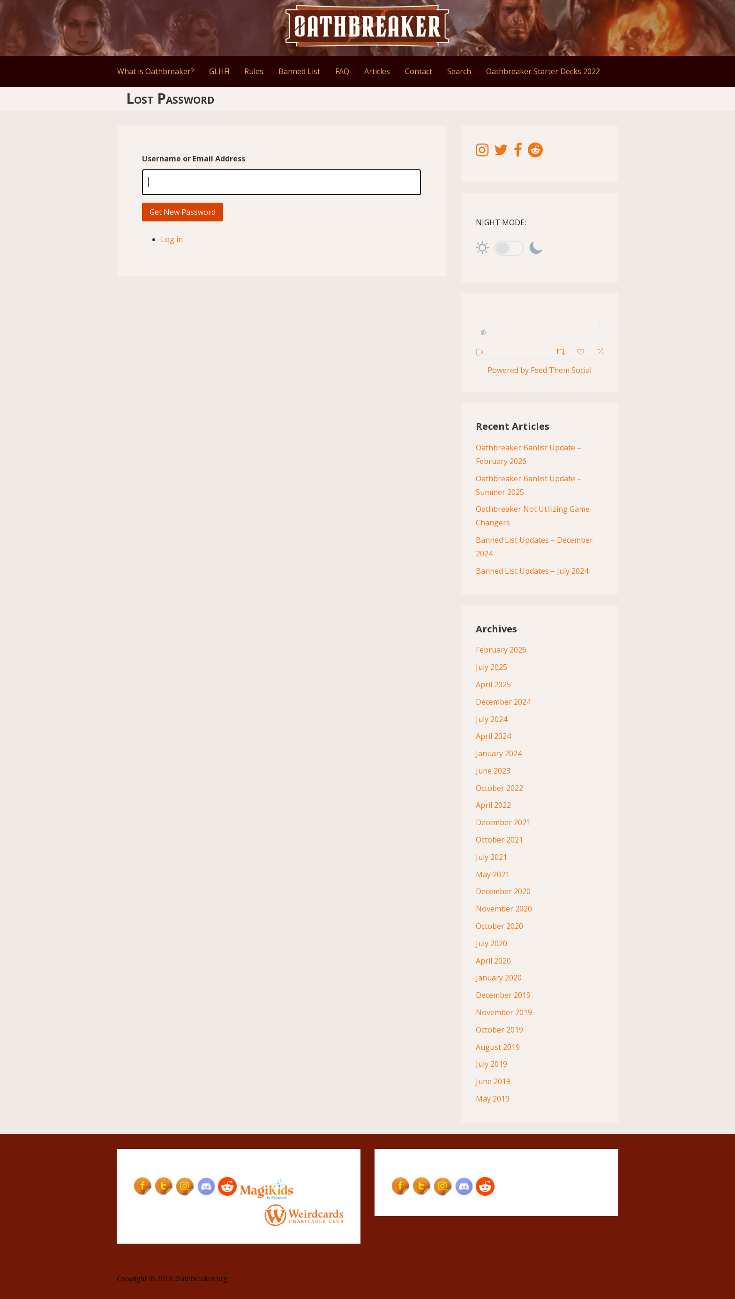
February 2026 (501, 650)
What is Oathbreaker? (155, 71)
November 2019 (504, 1012)
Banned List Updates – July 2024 (532, 571)
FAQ (342, 71)
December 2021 (503, 822)
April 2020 (493, 961)
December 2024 (503, 702)
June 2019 (493, 1081)
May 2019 (493, 1099)
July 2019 (491, 1064)
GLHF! (219, 71)
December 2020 (503, 891)
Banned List (299, 71)
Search (459, 71)
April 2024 (493, 736)
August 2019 (498, 1047)
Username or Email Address (193, 158)
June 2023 (493, 771)
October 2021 (499, 840)
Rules (253, 71)
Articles (377, 71)
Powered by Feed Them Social (540, 370)
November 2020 (504, 909)
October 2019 (499, 1030)
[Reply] (596, 351)
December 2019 (503, 995)
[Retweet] (562, 351)
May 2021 (493, 874)
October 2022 (499, 788)
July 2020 (491, 943)
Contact (418, 71)
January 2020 (499, 977)
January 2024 (499, 753)
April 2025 (493, 684)
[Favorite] (581, 351)
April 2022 (493, 805)
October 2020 (499, 926)
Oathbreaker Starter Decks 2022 (543, 71)
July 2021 (491, 857)
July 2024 (491, 719)
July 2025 (491, 667)
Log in (172, 239)
